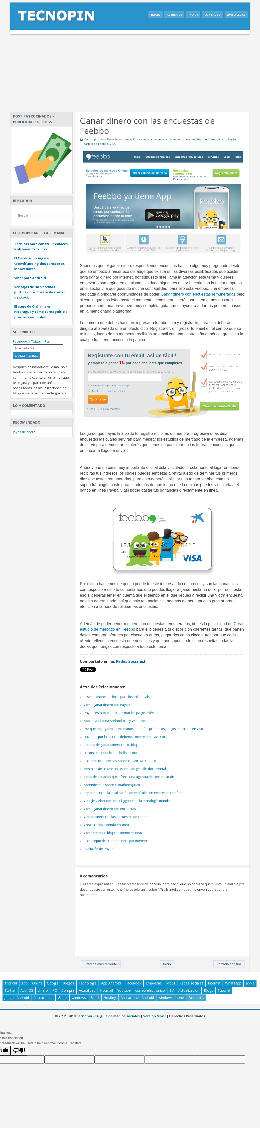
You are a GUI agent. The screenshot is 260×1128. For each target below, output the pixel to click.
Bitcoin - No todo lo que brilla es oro (110, 752)
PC (54, 990)
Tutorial (224, 990)
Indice (193, 15)
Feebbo (202, 139)
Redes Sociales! (130, 661)
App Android (111, 983)
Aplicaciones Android (137, 997)
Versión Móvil (154, 1016)
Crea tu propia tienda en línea (106, 824)
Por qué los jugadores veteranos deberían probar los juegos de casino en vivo (143, 728)
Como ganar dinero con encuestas (110, 808)
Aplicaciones (43, 997)
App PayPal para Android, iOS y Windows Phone (120, 720)
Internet (214, 983)
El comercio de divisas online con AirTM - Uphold (120, 760)
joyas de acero (24, 432)
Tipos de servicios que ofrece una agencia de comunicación (129, 776)
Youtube (124, 990)
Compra (67, 990)
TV (171, 990)
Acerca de (174, 15)
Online (37, 983)
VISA (113, 144)
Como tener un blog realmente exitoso (113, 832)
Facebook (20, 341)
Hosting (110, 997)
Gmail (62, 997)
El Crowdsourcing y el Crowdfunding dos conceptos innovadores (39, 263)
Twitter (36, 341)
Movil (170, 983)
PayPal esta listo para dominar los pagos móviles (121, 712)
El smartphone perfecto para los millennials (117, 696)
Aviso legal (236, 15)
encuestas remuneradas (179, 139)
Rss (47, 341)
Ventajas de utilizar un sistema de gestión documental (125, 768)
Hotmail (106, 990)
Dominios (196, 997)
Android (10, 983)
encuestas (154, 139)
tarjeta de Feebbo (96, 144)
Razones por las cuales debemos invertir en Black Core (125, 736)
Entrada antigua (229, 964)
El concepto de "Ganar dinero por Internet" (116, 840)
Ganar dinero (217, 139)
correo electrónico (150, 990)
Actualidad (87, 990)
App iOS (26, 990)
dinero (127, 139)
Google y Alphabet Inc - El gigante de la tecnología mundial (127, 800)
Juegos (68, 983)
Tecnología (88, 983)
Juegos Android (16, 997)
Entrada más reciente (101, 964)
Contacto (212, 15)
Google (53, 983)
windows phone (171, 997)
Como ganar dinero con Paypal (107, 704)
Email (94, 997)
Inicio (155, 15)
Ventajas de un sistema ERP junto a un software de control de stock (40, 292)
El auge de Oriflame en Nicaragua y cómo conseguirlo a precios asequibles (41, 311)
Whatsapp (233, 983)
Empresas (139, 139)
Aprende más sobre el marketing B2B (112, 784)
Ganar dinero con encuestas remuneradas (198, 294)
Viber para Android (30, 278)
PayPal (232, 139)
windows (79, 997)
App (24, 983)
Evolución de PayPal (99, 848)
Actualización (188, 990)
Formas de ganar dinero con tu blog (110, 744)
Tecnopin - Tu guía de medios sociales (108, 1016)
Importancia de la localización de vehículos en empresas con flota (133, 792)
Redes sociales (191, 983)
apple (250, 983)
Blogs (208, 990)
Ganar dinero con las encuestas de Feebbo (116, 816)
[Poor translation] (19, 1050)
